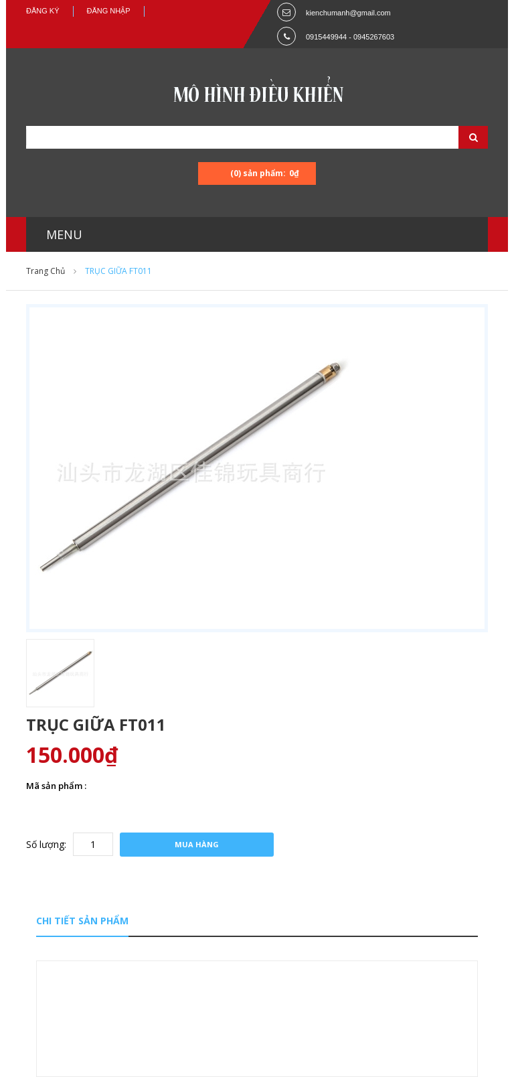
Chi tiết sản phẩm (82, 920)
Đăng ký (43, 11)
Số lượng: (46, 844)
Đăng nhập (109, 11)
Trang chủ (45, 271)
